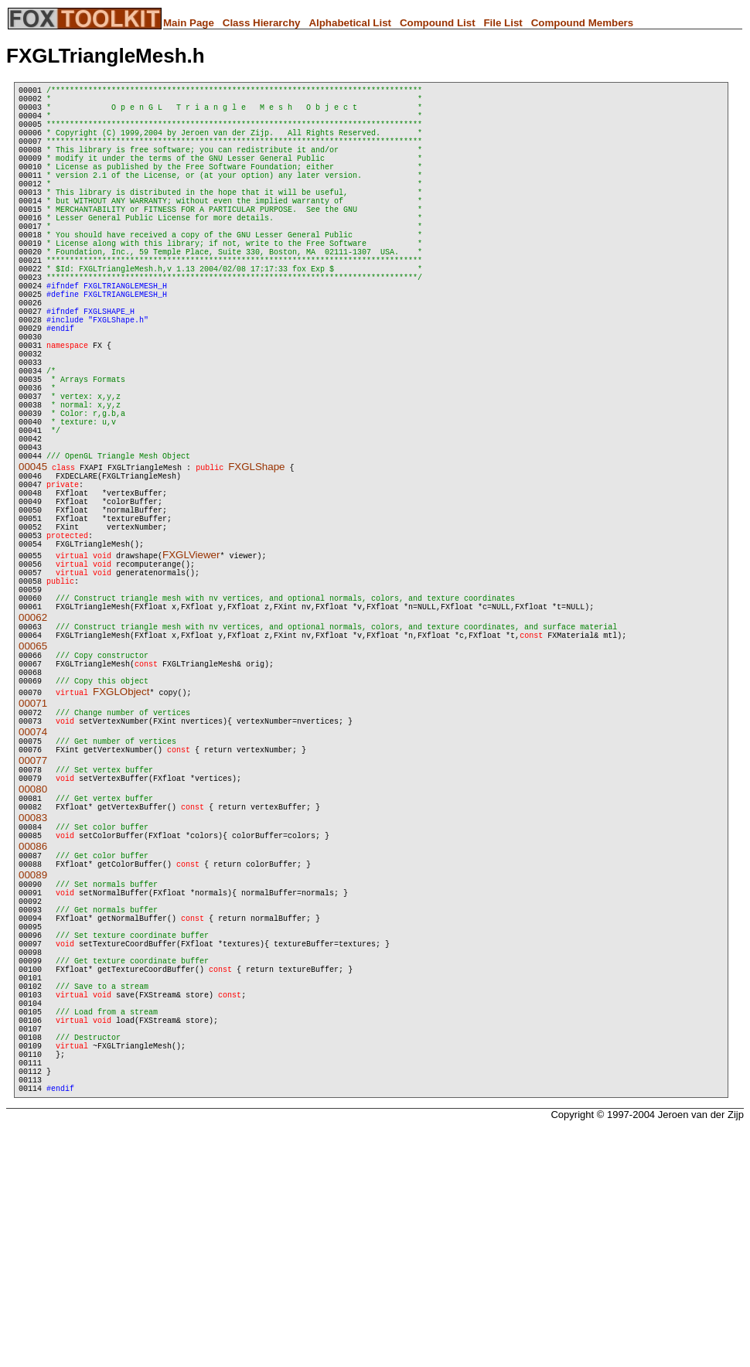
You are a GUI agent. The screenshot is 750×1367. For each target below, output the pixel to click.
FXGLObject (121, 842)
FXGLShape (256, 568)
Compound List (438, 23)
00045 (33, 568)
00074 (33, 887)
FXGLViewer (191, 678)
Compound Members (582, 23)
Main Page (188, 23)
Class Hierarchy (262, 23)
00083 (33, 987)
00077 (33, 920)
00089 (33, 1053)
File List (502, 23)
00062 (33, 754)
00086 (33, 1020)
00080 (33, 954)
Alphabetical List (350, 23)
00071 (33, 854)
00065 (33, 787)
